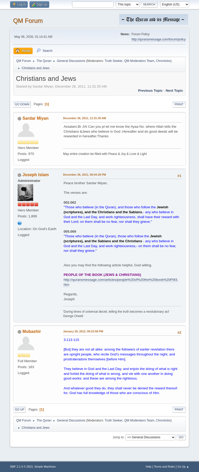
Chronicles (163, 61)
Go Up (19, 409)
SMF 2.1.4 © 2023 (21, 466)
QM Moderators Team (139, 61)
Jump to (118, 437)
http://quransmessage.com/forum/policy (158, 39)
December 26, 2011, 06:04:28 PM (84, 174)
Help (148, 466)
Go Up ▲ (183, 466)
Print (179, 104)
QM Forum (28, 20)
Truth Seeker (114, 61)
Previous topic (150, 90)
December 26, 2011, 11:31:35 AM (84, 118)
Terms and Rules (164, 466)
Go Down (22, 104)
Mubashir (32, 331)
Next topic (174, 90)
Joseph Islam (36, 175)
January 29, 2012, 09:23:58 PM (83, 331)
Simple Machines (45, 466)
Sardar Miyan (35, 118)
